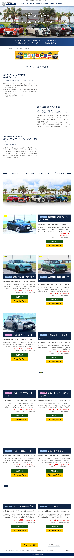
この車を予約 (53, 246)
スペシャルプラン (30, 3)
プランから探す (30, 545)
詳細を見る (54, 242)
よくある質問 (59, 3)
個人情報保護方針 (50, 550)
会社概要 (43, 550)
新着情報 (52, 3)
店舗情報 (45, 3)
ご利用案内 (39, 3)
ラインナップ (20, 3)
